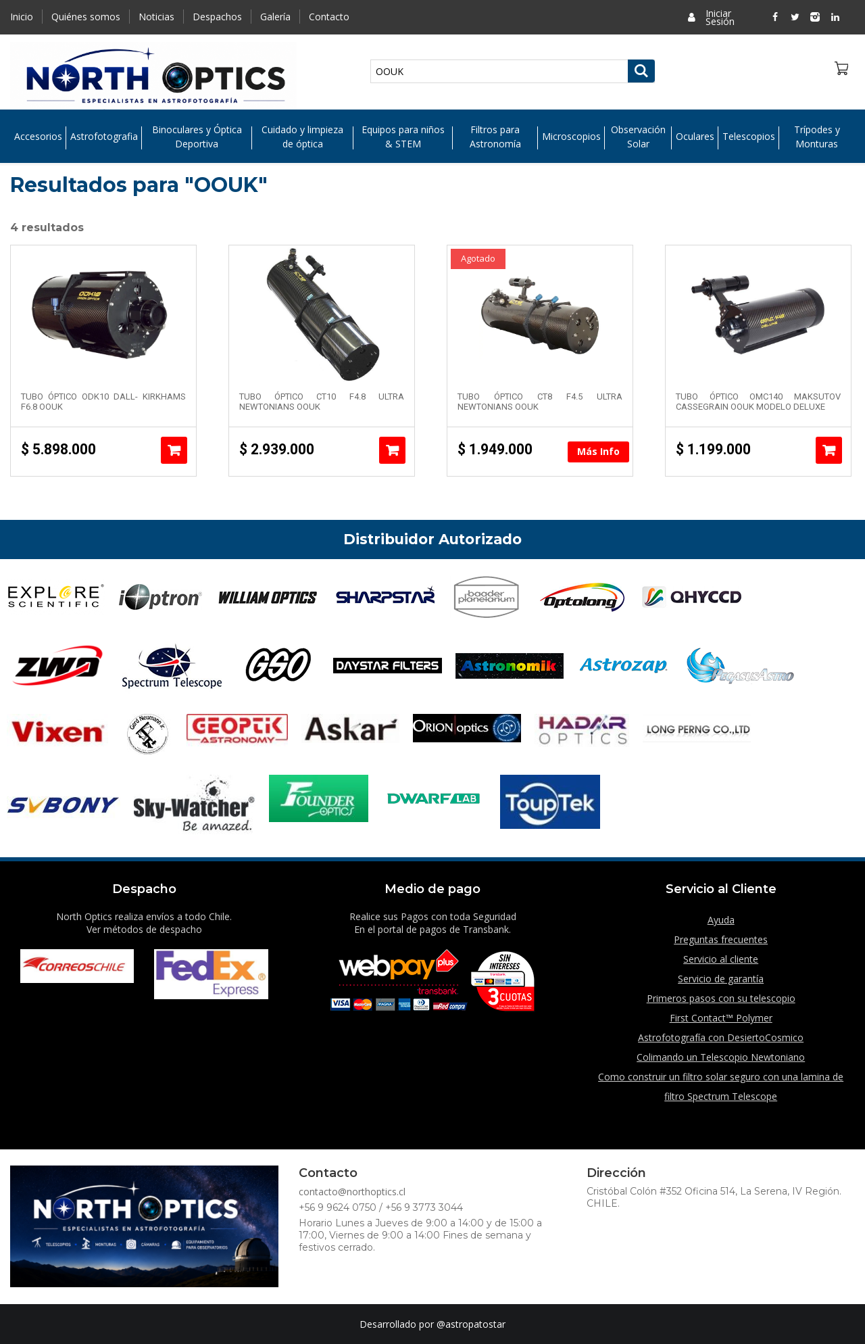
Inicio (21, 16)
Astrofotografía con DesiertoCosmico (721, 1037)
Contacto (329, 16)
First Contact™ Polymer (721, 1017)
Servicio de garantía (721, 978)
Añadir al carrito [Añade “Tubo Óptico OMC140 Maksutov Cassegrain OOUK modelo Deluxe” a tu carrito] (829, 450)
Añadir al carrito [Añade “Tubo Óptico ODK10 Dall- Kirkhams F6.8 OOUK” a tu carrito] (174, 450)
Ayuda (721, 919)
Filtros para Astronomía (495, 136)
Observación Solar (638, 136)
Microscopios (571, 136)
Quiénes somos (85, 16)
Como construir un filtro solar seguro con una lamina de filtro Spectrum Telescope (720, 1086)
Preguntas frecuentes (721, 939)
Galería (275, 16)
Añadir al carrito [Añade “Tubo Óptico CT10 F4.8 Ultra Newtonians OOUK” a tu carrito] (392, 450)
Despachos (217, 16)
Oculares (695, 136)
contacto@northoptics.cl (352, 1191)
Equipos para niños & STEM (403, 136)
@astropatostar (471, 1324)
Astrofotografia (104, 136)
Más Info (598, 451)
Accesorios (38, 136)
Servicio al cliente (720, 959)
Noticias (156, 16)
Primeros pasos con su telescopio (721, 998)
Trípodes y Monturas (817, 136)
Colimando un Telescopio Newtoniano (721, 1057)
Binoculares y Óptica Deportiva (197, 136)
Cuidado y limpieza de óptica (302, 136)
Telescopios (748, 136)
